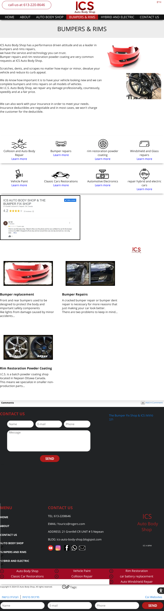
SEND (49, 458)
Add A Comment (152, 402)
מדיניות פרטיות (30, 597)
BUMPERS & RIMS (82, 17)
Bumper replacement (17, 294)
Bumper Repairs (75, 294)
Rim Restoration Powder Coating (26, 368)
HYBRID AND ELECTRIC (117, 17)
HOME (9, 17)
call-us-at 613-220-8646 (26, 4)
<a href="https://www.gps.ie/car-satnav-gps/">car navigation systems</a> (82, 483)
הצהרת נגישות (10, 597)
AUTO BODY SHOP (49, 17)
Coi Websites (153, 597)
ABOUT (25, 17)
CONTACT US (149, 17)
